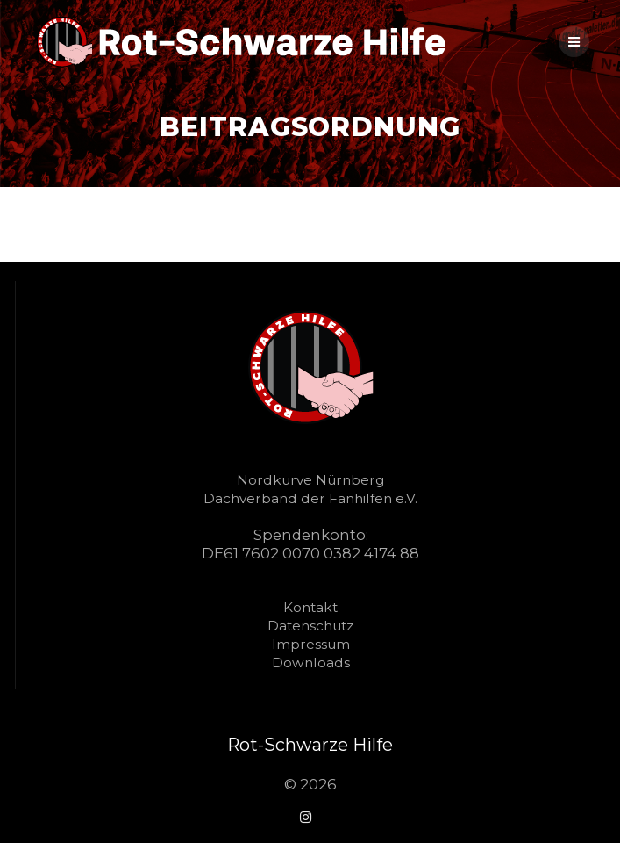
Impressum (311, 644)
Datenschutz (310, 625)
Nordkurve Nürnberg (310, 480)
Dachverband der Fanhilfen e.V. (310, 498)
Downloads (311, 662)
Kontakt (310, 607)
